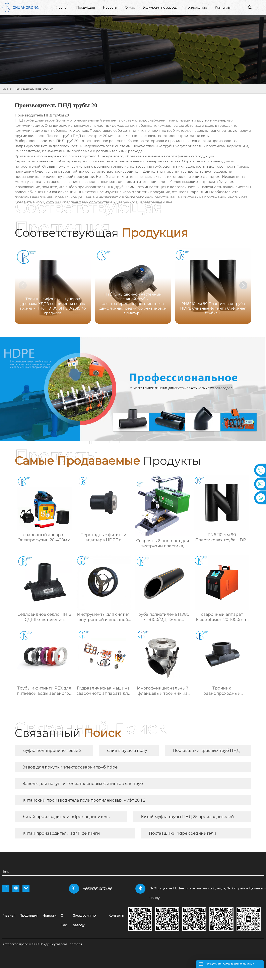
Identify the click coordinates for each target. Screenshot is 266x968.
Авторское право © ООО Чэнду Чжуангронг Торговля (42, 944)
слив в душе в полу (127, 750)
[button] (243, 285)
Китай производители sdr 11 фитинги (61, 833)
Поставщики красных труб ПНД (206, 750)
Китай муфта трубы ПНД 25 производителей (187, 816)
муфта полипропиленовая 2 (52, 750)
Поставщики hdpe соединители (182, 833)
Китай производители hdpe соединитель (66, 816)
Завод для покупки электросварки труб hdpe (70, 767)
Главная (7, 88)
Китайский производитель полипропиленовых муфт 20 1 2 (84, 800)
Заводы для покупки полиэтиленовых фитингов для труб (83, 783)
